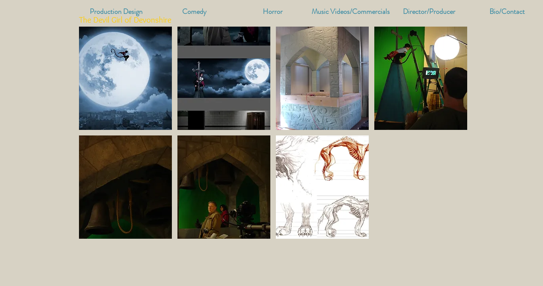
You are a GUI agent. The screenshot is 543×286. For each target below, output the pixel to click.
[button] (351, 12)
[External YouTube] (419, 188)
